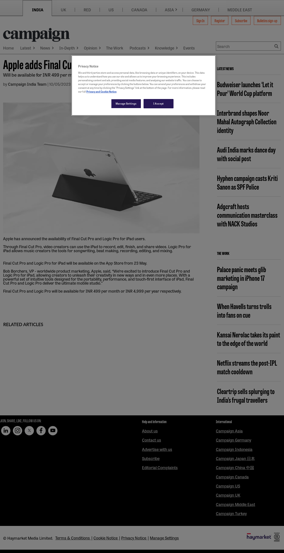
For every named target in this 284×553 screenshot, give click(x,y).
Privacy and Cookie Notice (101, 91)
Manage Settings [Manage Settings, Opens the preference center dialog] (126, 103)
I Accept (158, 103)
